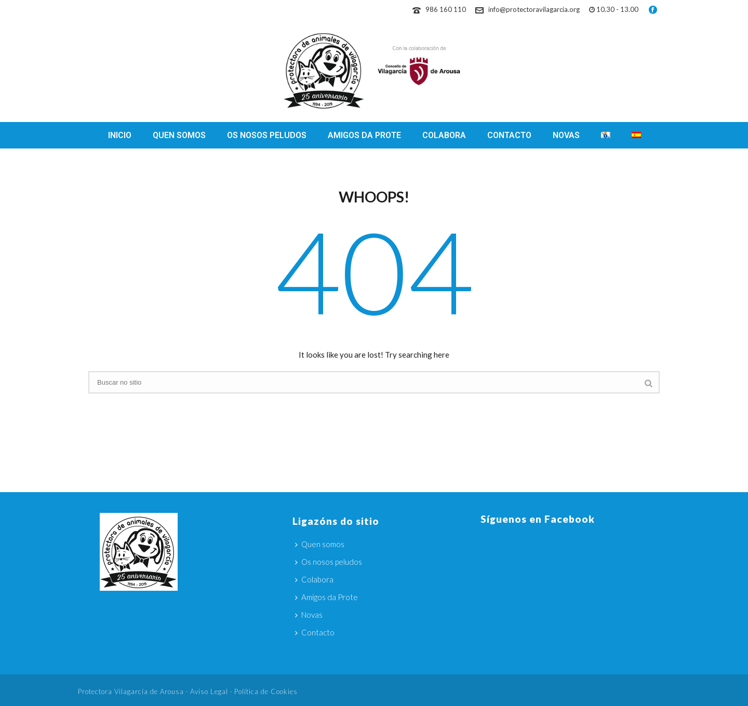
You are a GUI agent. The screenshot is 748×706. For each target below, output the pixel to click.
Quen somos (179, 135)
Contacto (509, 135)
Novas (566, 135)
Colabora (444, 135)
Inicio (119, 135)
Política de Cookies (266, 691)
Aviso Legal (209, 691)
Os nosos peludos (266, 135)
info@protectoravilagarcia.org (534, 9)
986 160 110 (445, 9)
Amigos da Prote (364, 135)
